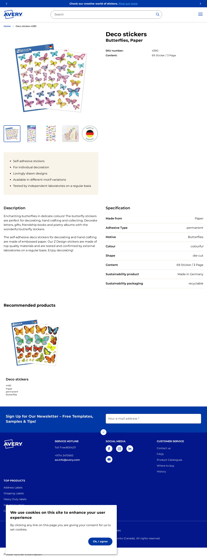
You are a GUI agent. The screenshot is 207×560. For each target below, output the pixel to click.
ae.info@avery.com (67, 459)
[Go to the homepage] (13, 15)
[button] (12, 133)
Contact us (164, 447)
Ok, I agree (100, 541)
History (161, 470)
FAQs (160, 453)
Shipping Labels (14, 492)
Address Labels (13, 486)
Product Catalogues (169, 459)
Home (7, 26)
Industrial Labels (14, 504)
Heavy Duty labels (15, 498)
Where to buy (165, 464)
